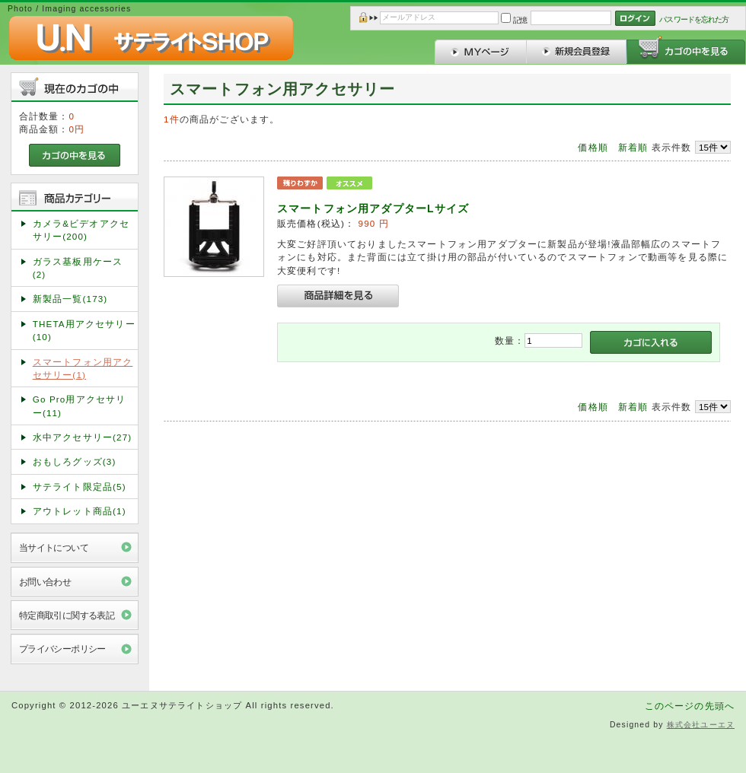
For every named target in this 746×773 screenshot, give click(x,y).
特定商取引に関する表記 (67, 615)
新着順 (633, 147)
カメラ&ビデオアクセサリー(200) (81, 229)
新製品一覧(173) (70, 299)
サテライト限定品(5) (79, 486)
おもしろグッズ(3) (74, 461)
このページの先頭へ (690, 706)
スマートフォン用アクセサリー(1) (83, 368)
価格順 (592, 147)
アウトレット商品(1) (79, 511)
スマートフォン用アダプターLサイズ (373, 208)
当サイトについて (53, 547)
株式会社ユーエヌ (701, 725)
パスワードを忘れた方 (693, 19)
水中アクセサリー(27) (82, 437)
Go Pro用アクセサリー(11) (79, 405)
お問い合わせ (45, 582)
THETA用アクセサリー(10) (84, 330)
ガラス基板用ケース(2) (78, 267)
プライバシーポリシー (62, 649)
